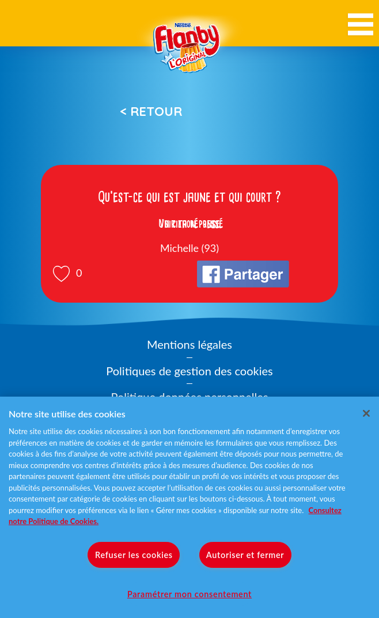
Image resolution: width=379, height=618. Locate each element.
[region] (189, 507)
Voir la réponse (189, 224)
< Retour (151, 111)
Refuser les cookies (134, 555)
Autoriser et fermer (245, 555)
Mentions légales (189, 344)
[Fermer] (366, 413)
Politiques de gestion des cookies (189, 371)
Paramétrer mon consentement (189, 594)
